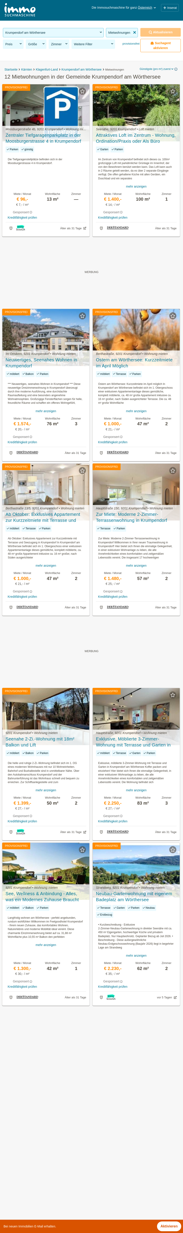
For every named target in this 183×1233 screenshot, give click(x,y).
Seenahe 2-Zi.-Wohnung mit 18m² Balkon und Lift (40, 741)
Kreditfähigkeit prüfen (22, 217)
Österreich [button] (147, 7)
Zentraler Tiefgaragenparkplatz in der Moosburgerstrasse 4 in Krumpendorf (43, 138)
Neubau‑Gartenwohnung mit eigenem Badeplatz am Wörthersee (134, 896)
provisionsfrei (130, 43)
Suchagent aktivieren (160, 45)
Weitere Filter (94, 44)
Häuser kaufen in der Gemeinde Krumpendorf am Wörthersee (52, 1151)
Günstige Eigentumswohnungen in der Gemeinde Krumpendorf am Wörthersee (65, 1171)
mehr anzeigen (136, 186)
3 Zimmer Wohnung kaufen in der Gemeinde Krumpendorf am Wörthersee (61, 1190)
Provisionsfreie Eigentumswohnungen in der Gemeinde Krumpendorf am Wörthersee (70, 1142)
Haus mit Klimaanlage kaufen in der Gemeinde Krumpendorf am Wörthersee (63, 1200)
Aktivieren (169, 1226)
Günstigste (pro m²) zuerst (157, 69)
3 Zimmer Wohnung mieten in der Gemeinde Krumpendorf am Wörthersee (61, 1181)
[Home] (20, 10)
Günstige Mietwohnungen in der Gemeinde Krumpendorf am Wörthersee (60, 1161)
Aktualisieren (161, 32)
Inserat (170, 8)
